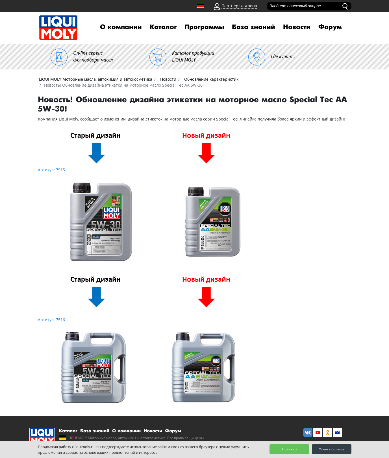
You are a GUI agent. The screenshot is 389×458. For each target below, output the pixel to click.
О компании (121, 27)
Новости (296, 27)
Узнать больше (331, 449)
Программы (204, 27)
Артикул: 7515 (51, 169)
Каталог (163, 27)
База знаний (253, 27)
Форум (330, 27)
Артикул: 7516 (51, 319)
